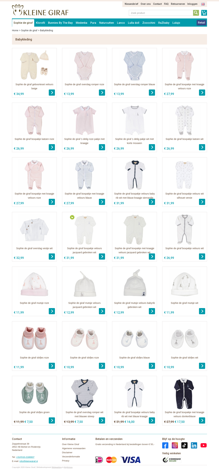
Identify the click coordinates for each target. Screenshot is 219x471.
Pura (93, 22)
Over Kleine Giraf (70, 444)
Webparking (57, 467)
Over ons (146, 4)
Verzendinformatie (71, 456)
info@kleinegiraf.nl (29, 461)
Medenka (81, 22)
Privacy (65, 460)
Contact (157, 4)
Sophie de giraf (23, 22)
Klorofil (40, 22)
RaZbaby (163, 22)
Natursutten (106, 22)
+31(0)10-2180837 (25, 457)
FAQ (166, 4)
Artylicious (68, 467)
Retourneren (178, 4)
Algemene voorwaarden (74, 448)
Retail (201, 22)
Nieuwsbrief (131, 4)
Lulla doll (133, 22)
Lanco (121, 22)
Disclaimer (67, 452)
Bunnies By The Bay (60, 22)
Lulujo (176, 22)
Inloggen (192, 4)
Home (15, 30)
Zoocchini (148, 22)
